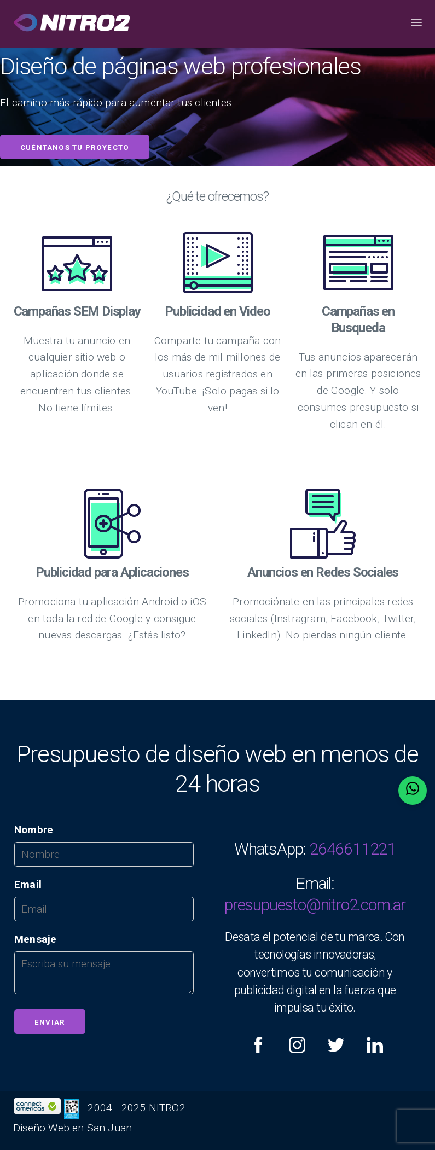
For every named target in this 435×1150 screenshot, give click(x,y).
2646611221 (352, 848)
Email (28, 884)
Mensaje (35, 939)
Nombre (33, 829)
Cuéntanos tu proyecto (74, 147)
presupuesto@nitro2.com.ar (314, 904)
